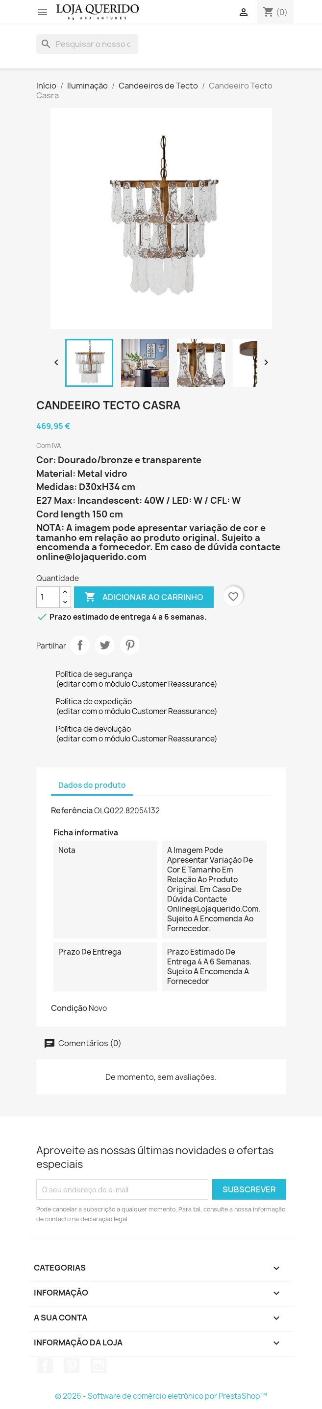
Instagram (98, 1365)
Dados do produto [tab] (92, 785)
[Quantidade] (48, 597)
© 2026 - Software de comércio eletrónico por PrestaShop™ (161, 1396)
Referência (72, 810)
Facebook (45, 1365)
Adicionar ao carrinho (143, 597)
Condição (69, 1008)
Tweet (105, 645)
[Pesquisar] (87, 44)
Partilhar (80, 645)
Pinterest (130, 645)
